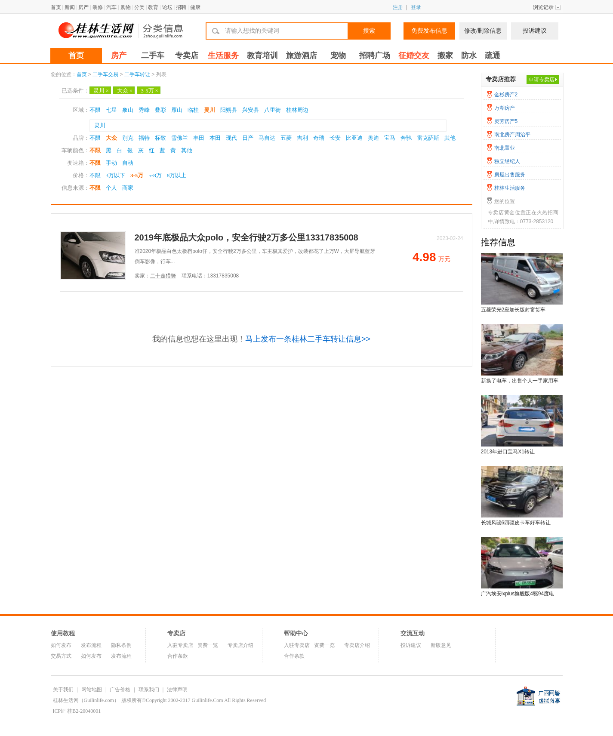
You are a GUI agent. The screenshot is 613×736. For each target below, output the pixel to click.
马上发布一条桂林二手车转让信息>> (307, 339)
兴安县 (250, 110)
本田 (215, 138)
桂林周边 (297, 110)
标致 (160, 138)
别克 (127, 138)
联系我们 (149, 690)
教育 (153, 7)
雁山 (176, 110)
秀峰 (144, 110)
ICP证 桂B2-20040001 (77, 711)
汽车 (111, 7)
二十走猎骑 (163, 276)
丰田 (198, 138)
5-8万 (154, 175)
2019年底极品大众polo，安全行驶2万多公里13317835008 (246, 237)
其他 (450, 138)
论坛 (167, 7)
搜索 (369, 31)
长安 (335, 138)
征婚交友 (413, 55)
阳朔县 (228, 110)
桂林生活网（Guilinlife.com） (86, 700)
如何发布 (61, 645)
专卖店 (186, 55)
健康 (195, 7)
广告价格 (120, 690)
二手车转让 (137, 74)
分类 (139, 7)
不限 (95, 110)
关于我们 (63, 690)
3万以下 (116, 175)
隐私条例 (121, 645)
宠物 (338, 55)
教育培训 (262, 55)
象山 (127, 110)
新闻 (70, 7)
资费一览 (207, 645)
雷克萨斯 (428, 138)
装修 (97, 7)
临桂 (193, 110)
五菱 (286, 138)
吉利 (302, 138)
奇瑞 (318, 138)
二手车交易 (105, 74)
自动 (127, 163)
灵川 (101, 90)
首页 (56, 7)
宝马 (389, 138)
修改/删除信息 (483, 31)
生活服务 (223, 55)
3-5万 (149, 90)
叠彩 (160, 110)
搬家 (445, 55)
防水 (469, 55)
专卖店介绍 (240, 645)
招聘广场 (374, 55)
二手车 (152, 55)
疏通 (492, 55)
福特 (144, 138)
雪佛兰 (179, 138)
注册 (398, 7)
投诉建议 (535, 31)
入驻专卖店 (180, 645)
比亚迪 (354, 138)
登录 (416, 7)
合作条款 (177, 656)
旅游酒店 (301, 55)
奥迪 (373, 138)
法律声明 (177, 690)
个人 (111, 188)
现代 (231, 138)
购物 (125, 7)
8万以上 (177, 175)
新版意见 (441, 645)
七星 (111, 110)
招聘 (181, 7)
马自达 (267, 138)
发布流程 (91, 645)
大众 (124, 90)
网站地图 (91, 690)
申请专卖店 (541, 80)
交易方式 (61, 656)
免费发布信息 (429, 31)
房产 (83, 7)
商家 (127, 188)
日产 (247, 138)
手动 (111, 163)
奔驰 (406, 138)
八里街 (272, 110)
